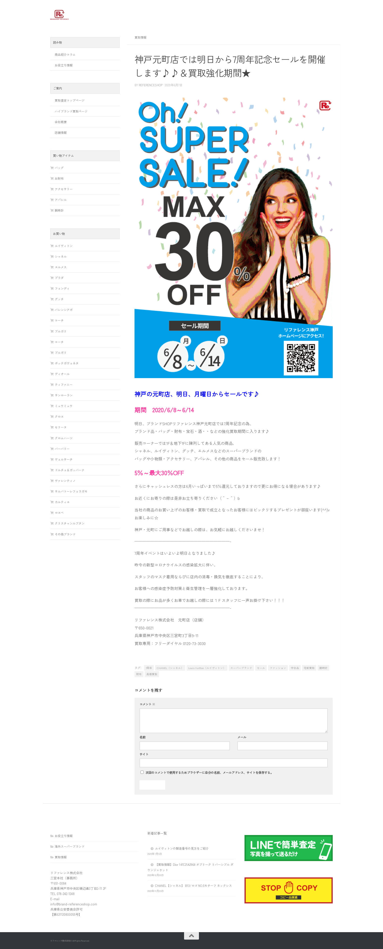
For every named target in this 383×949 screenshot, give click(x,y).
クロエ (59, 416)
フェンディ (62, 288)
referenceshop (151, 85)
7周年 (149, 668)
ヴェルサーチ (64, 459)
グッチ (59, 299)
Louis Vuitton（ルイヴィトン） (207, 668)
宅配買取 (309, 668)
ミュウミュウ (64, 406)
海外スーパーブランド (69, 846)
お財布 (59, 178)
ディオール (62, 374)
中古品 (295, 668)
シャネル (61, 256)
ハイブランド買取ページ (71, 111)
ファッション (278, 668)
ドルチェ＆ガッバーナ (69, 470)
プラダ (59, 278)
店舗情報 (61, 132)
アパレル (61, 199)
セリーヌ (61, 427)
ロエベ (59, 512)
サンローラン (64, 395)
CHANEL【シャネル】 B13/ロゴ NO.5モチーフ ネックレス (193, 885)
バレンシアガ (64, 309)
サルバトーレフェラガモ (71, 491)
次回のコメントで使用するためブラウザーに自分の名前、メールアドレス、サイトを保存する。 (209, 772)
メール (241, 737)
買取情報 (140, 37)
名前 (142, 737)
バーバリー (62, 449)
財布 (139, 674)
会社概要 (61, 122)
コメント (147, 704)
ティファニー (64, 384)
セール (261, 668)
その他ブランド (65, 534)
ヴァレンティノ (65, 480)
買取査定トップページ (69, 100)
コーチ (59, 320)
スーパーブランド (241, 668)
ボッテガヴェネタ (67, 363)
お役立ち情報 (64, 65)
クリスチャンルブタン (69, 523)
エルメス (61, 267)
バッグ (59, 168)
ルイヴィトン (64, 246)
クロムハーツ (64, 438)
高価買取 (151, 674)
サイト (143, 754)
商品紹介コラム (65, 54)
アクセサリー (64, 189)
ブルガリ (61, 331)
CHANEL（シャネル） (170, 668)
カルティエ (62, 502)
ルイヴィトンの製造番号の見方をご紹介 (182, 848)
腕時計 (323, 668)
